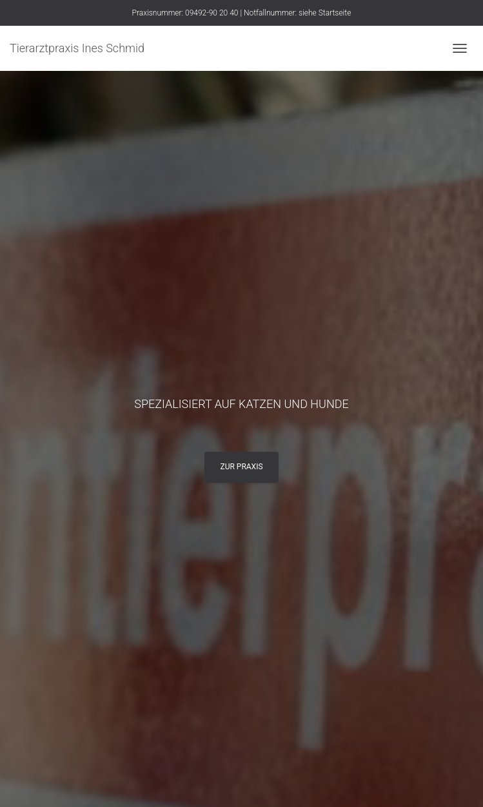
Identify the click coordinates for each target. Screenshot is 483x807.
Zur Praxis (241, 466)
